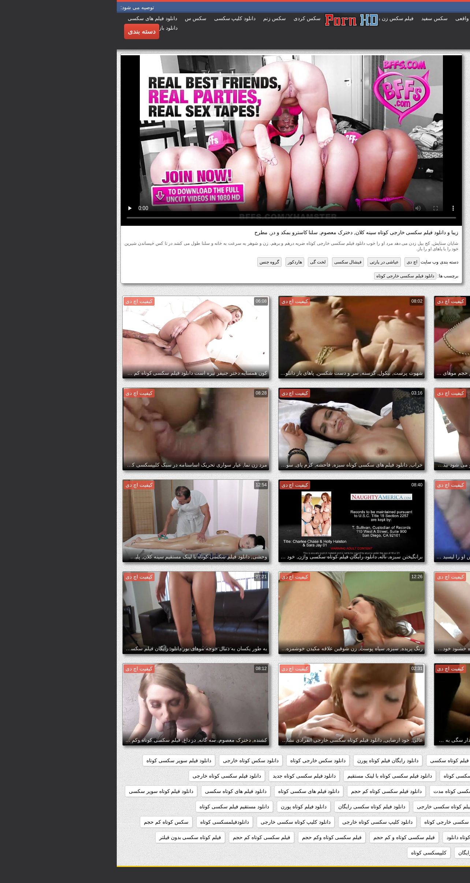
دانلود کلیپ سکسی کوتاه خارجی (260, 822)
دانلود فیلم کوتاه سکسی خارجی (334, 806)
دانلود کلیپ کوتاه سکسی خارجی (179, 822)
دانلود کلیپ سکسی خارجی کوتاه (342, 822)
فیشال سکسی (231, 262)
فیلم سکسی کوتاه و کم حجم (287, 837)
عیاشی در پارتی (267, 262)
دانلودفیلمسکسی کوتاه (107, 822)
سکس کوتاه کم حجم (49, 822)
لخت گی (201, 262)
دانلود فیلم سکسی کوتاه (353, 776)
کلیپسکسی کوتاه (312, 853)
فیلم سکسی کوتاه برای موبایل (426, 837)
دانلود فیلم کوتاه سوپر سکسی (44, 791)
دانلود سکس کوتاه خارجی (134, 760)
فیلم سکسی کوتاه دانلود (356, 837)
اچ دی (295, 262)
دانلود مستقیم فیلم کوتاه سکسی (424, 822)
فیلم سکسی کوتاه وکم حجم (215, 837)
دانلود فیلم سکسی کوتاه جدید (187, 776)
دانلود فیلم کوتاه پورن (187, 806)
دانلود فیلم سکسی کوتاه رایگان (425, 791)
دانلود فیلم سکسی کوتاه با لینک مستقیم (273, 776)
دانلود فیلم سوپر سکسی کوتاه (62, 760)
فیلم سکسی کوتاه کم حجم (145, 837)
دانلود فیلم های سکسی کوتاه (192, 791)
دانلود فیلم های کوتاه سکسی (119, 791)
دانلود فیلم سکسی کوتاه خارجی (110, 776)
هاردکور (178, 262)
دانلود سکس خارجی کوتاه (201, 760)
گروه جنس (153, 262)
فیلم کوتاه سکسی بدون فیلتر (73, 837)
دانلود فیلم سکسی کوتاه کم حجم (269, 791)
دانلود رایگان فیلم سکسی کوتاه (425, 760)
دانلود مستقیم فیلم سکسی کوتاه (117, 806)
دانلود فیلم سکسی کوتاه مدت (348, 791)
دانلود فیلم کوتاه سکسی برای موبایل (419, 806)
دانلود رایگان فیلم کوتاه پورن (271, 760)
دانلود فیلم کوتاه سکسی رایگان (254, 806)
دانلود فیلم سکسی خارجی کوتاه (288, 275)
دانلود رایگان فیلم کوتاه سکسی (346, 760)
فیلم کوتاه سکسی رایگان (368, 853)
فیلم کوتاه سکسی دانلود (433, 853)
